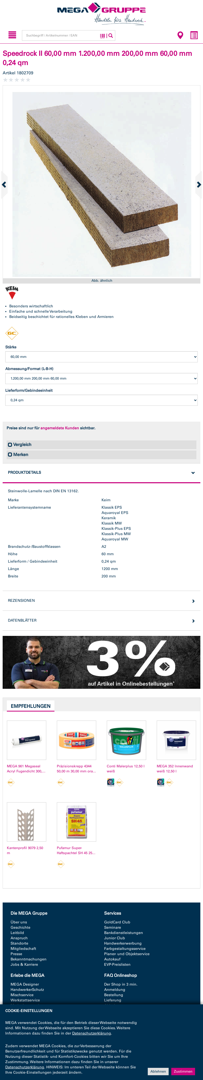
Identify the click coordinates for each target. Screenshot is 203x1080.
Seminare (112, 927)
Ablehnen (158, 1071)
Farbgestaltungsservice (125, 948)
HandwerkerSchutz (27, 989)
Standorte (19, 943)
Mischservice (22, 995)
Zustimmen (183, 1071)
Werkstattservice (25, 1000)
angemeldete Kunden (59, 428)
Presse (16, 954)
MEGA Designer (25, 984)
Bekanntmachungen (29, 959)
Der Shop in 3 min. (120, 984)
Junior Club (114, 938)
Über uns (19, 922)
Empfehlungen (30, 706)
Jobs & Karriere (24, 964)
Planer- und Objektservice (127, 954)
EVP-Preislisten (117, 964)
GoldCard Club (117, 922)
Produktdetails (24, 472)
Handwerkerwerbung (123, 943)
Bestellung (113, 995)
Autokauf (112, 959)
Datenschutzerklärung (91, 1033)
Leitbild (17, 933)
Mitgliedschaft (23, 948)
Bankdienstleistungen (123, 933)
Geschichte (20, 927)
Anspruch (19, 938)
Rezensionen (21, 600)
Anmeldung (114, 989)
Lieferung (112, 1000)
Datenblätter (22, 620)
